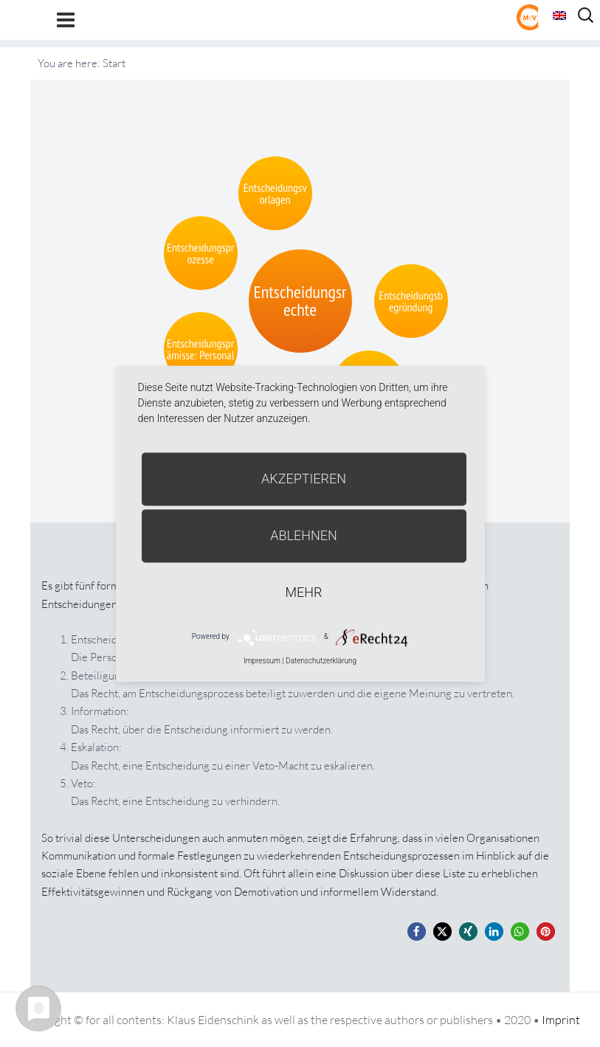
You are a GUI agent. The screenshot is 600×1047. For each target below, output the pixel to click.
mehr (304, 592)
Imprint (561, 1019)
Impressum (262, 661)
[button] (416, 931)
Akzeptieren (303, 478)
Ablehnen (303, 535)
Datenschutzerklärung (321, 661)
